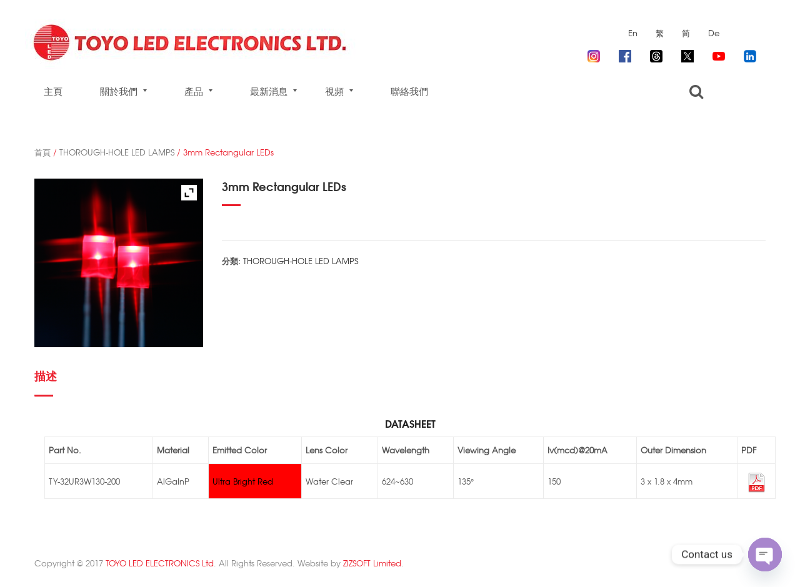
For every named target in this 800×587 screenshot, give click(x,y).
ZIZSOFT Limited (372, 563)
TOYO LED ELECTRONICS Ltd (160, 563)
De (713, 33)
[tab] (49, 380)
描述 (45, 375)
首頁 (42, 152)
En (633, 33)
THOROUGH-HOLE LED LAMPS (116, 152)
